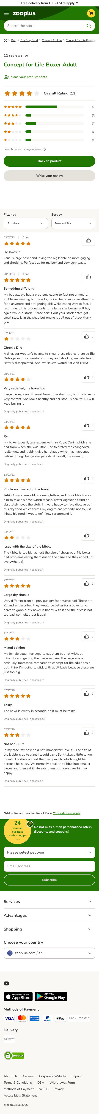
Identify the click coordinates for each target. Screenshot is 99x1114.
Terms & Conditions (18, 1082)
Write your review (49, 176)
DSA (40, 1082)
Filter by (10, 214)
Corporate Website (52, 1076)
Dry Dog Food (29, 40)
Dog (13, 40)
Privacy (59, 1089)
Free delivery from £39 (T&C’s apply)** (49, 3)
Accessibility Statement (20, 1095)
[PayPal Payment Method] (47, 1019)
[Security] (14, 1056)
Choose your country (23, 942)
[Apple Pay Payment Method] (60, 1019)
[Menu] (6, 13)
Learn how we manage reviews (25, 149)
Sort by (56, 214)
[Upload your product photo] (25, 77)
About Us (10, 1076)
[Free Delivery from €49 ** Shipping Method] (9, 1039)
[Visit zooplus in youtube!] (6, 983)
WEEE (43, 1089)
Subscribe (49, 880)
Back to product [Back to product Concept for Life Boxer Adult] (49, 161)
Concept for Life (52, 40)
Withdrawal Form (62, 1082)
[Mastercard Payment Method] (22, 1019)
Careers (28, 1076)
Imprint (77, 1076)
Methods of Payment (19, 1089)
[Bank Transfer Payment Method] (79, 1018)
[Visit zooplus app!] (18, 1000)
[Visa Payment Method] (9, 1019)
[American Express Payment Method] (34, 1019)
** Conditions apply (66, 813)
